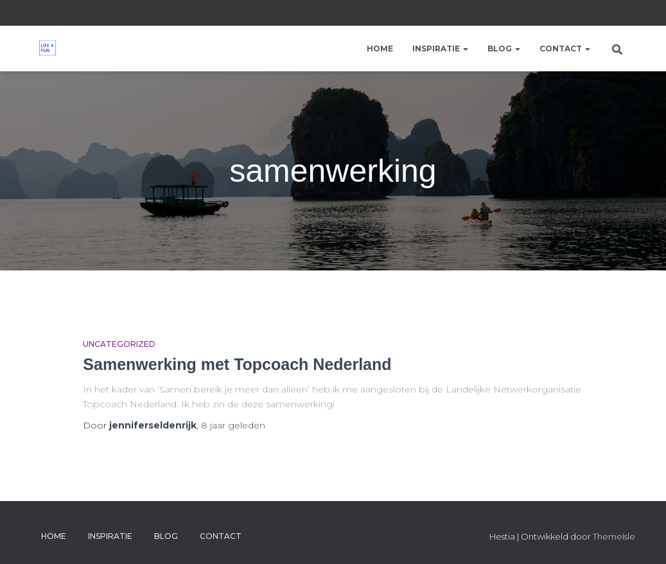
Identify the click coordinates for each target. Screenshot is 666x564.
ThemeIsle (614, 536)
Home (380, 48)
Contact (564, 48)
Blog (503, 48)
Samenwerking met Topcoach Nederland (237, 364)
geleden (233, 425)
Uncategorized (119, 344)
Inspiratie (440, 48)
